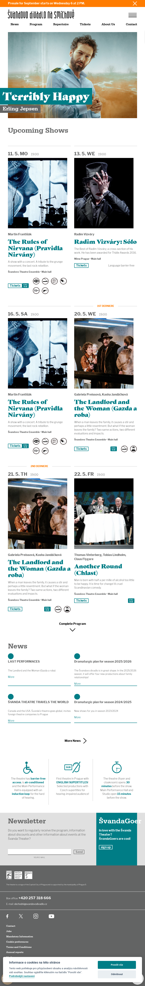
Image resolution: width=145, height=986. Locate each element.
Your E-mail (39, 857)
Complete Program (72, 624)
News (15, 24)
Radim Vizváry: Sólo (105, 241)
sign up (106, 847)
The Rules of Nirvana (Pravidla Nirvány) (35, 247)
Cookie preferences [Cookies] (17, 941)
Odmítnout (117, 974)
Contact (131, 24)
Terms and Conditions (19, 947)
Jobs (9, 931)
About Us (108, 24)
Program (36, 24)
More (11, 676)
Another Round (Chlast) (98, 569)
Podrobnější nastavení (22, 976)
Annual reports (14, 952)
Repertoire (61, 24)
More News (73, 741)
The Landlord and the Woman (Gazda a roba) (105, 407)
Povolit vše (117, 964)
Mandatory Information (19, 936)
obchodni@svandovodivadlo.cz (30, 904)
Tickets (85, 24)
